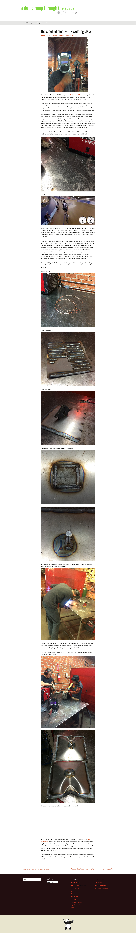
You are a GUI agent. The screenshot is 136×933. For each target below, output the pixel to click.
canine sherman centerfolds (78, 885)
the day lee (62, 35)
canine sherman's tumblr (101, 888)
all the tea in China (75, 882)
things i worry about (76, 902)
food (72, 893)
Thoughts (39, 23)
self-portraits (74, 896)
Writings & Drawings (27, 23)
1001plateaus (98, 882)
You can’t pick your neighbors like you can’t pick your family (93, 869)
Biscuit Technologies (100, 885)
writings (73, 907)
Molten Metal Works (76, 95)
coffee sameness (75, 888)
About (47, 23)
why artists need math (72, 35)
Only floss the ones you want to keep (35, 869)
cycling (56, 35)
